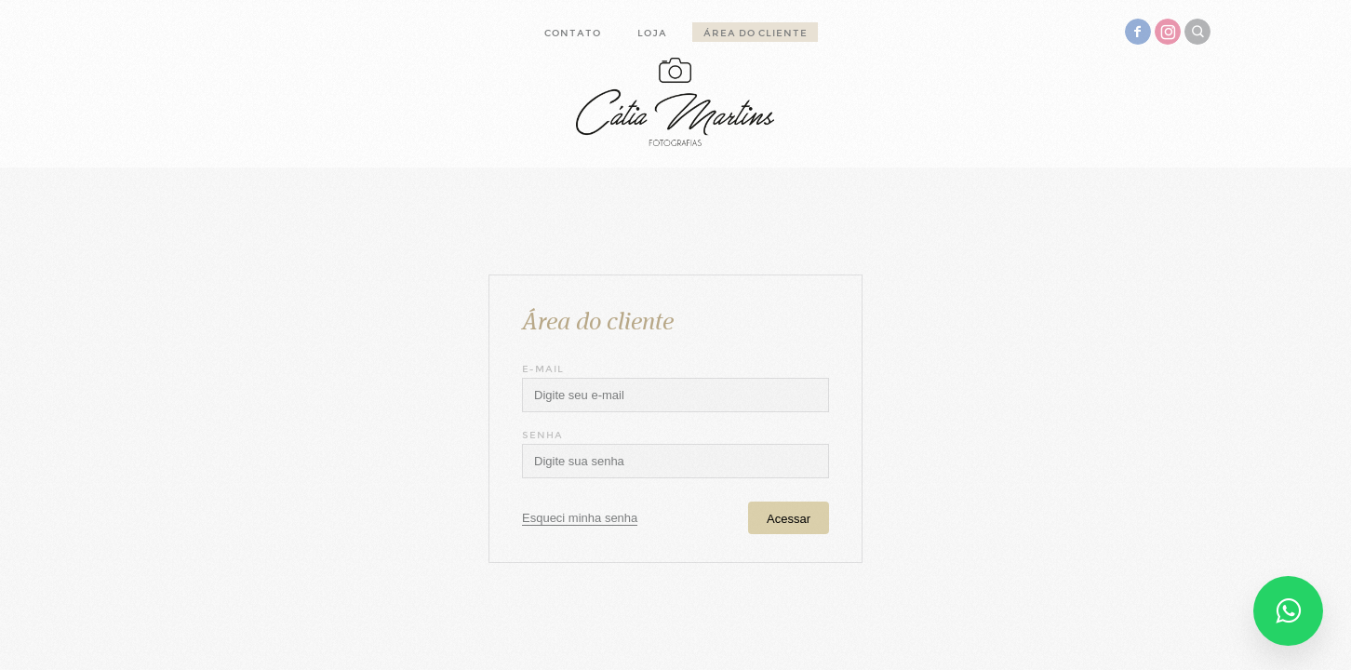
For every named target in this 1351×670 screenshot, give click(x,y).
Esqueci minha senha (579, 518)
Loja (652, 33)
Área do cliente (755, 33)
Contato (572, 33)
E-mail (543, 369)
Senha (542, 435)
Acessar (788, 519)
